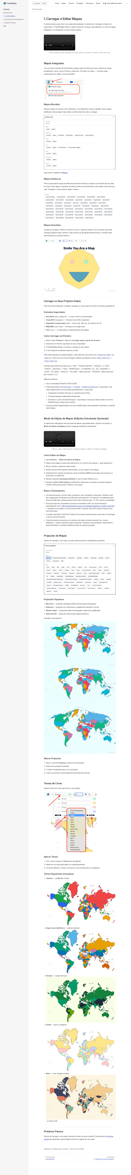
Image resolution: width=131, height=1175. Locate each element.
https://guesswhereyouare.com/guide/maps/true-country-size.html (88, 506)
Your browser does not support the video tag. (59, 42)
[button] (14, 9)
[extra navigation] (126, 3)
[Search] (40, 3)
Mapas (65, 173)
